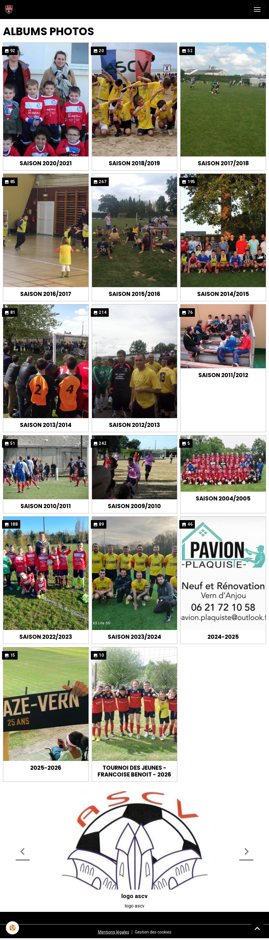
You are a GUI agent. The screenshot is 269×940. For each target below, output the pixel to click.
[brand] (10, 9)
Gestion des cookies (153, 932)
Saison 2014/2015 (223, 294)
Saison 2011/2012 (223, 375)
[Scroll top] (257, 928)
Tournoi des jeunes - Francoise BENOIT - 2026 (134, 771)
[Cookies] (12, 927)
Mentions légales (113, 932)
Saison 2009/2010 (134, 506)
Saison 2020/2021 (46, 163)
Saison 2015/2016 (134, 294)
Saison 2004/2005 (223, 499)
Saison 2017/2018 (223, 163)
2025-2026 (45, 768)
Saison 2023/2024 (134, 637)
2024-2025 (223, 637)
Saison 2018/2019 (134, 163)
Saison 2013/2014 (45, 425)
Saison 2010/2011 (46, 506)
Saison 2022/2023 (45, 637)
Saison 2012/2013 (134, 425)
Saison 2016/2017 (45, 294)
